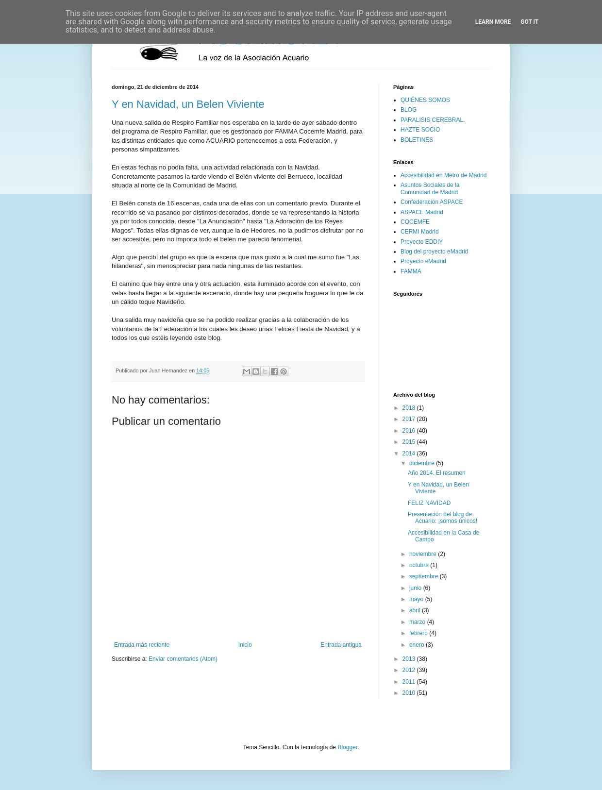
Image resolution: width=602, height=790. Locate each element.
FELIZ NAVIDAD (429, 503)
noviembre (423, 554)
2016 (409, 430)
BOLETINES (417, 139)
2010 (409, 692)
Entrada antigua (341, 644)
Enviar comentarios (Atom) (183, 659)
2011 (409, 681)
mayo (417, 599)
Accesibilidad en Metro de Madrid (443, 175)
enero (417, 644)
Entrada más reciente (141, 644)
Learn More (493, 21)
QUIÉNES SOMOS (425, 100)
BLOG (409, 109)
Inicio (245, 644)
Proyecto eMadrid (423, 261)
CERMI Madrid (420, 231)
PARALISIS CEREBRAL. (433, 120)
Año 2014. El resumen (437, 473)
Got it (529, 21)
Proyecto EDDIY (422, 241)
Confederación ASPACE (432, 202)
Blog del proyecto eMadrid (434, 251)
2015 (409, 441)
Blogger (347, 747)
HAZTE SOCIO (420, 129)
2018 (409, 407)
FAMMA (411, 271)
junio (416, 588)
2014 (409, 453)
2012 (409, 670)
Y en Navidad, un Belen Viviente (188, 104)
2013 (409, 659)
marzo (418, 622)
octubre (419, 565)
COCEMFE (415, 222)
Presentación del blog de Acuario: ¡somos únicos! (442, 517)
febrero (419, 633)
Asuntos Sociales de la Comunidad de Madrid (430, 188)
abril (415, 610)
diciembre (422, 463)
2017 (409, 419)
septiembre (424, 576)
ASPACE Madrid (422, 212)
